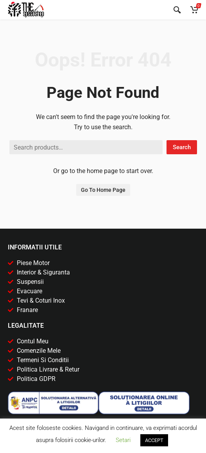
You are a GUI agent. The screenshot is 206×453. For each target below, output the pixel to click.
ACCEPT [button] (154, 440)
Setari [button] (123, 440)
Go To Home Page (103, 190)
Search (182, 147)
